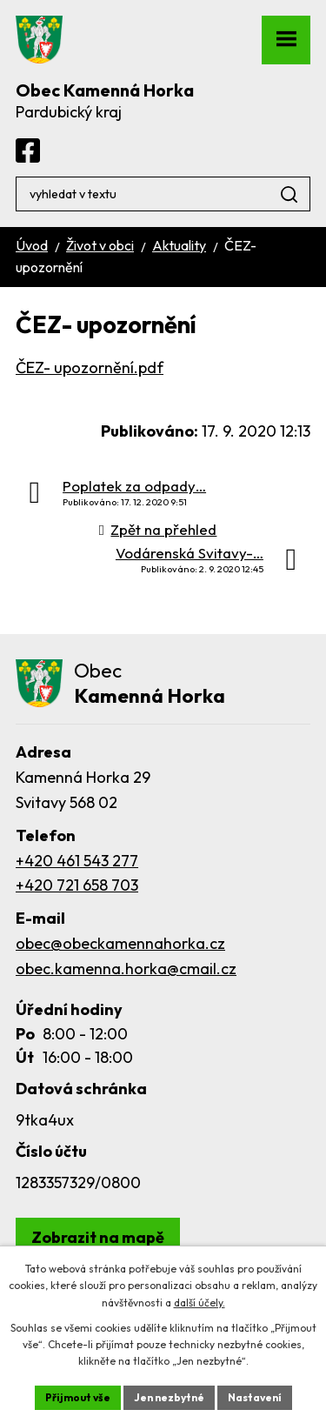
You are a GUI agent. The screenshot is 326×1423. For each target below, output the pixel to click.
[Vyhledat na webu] (163, 194)
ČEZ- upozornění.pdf (89, 367)
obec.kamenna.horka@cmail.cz (126, 969)
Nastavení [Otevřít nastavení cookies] (255, 1397)
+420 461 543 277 (77, 861)
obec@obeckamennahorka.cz (120, 943)
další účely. (199, 1302)
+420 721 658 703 (77, 885)
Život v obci (100, 245)
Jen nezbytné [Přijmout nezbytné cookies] (169, 1397)
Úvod (32, 245)
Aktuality (179, 245)
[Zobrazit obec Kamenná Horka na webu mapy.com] (98, 1237)
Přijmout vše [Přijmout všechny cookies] (77, 1397)
